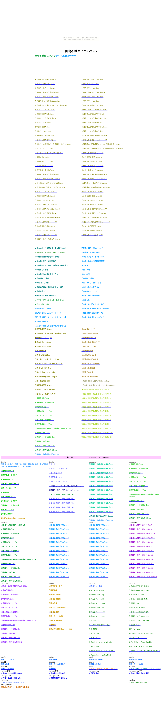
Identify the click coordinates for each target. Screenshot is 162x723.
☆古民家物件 (94, 673)
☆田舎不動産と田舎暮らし (11, 678)
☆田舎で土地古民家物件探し (139, 673)
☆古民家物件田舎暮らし (58, 678)
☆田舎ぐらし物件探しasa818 (11, 673)
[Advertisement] (81, 42)
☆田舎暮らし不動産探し (58, 673)
